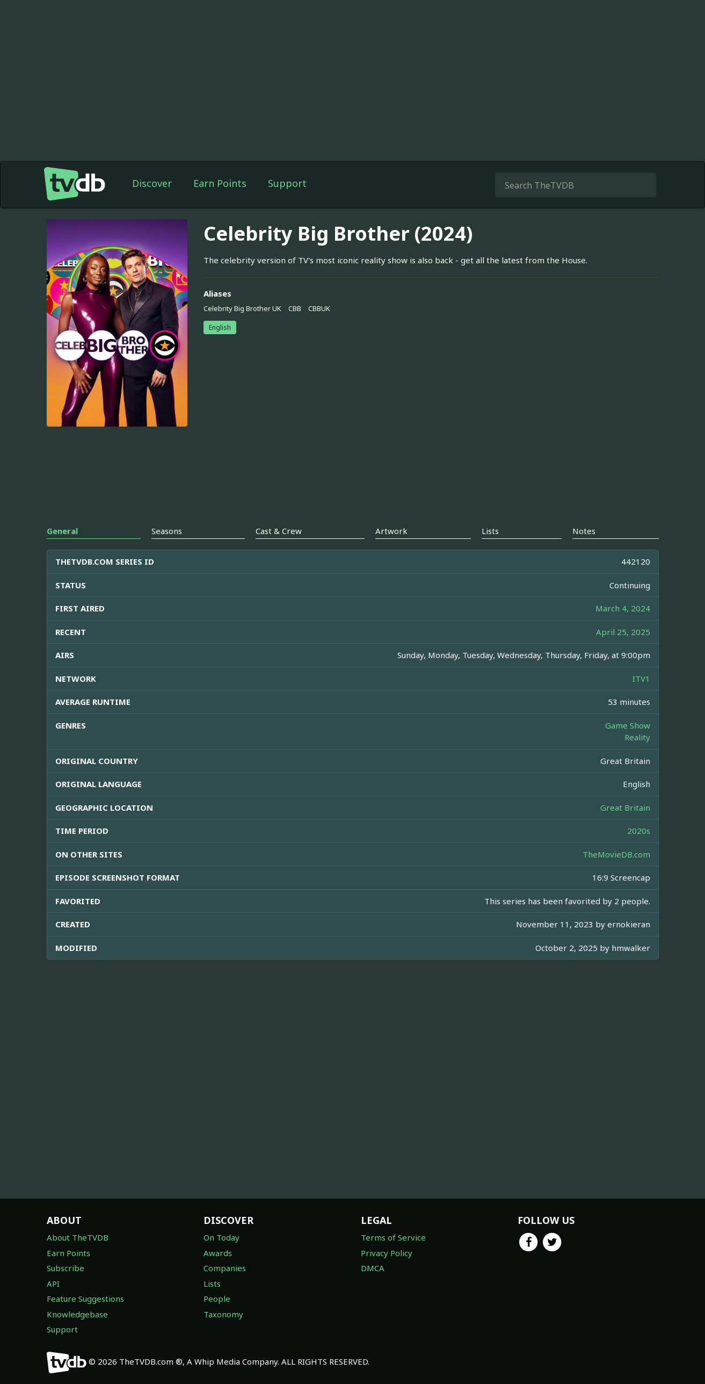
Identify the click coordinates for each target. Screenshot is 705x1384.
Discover (152, 183)
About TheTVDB (77, 1237)
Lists (212, 1283)
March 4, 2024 (622, 608)
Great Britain (625, 807)
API (53, 1283)
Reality (637, 737)
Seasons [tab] (166, 530)
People (216, 1298)
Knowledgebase (77, 1314)
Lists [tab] (490, 530)
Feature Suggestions (85, 1298)
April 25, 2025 (623, 631)
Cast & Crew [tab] (279, 530)
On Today (221, 1237)
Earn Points (219, 183)
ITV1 (641, 678)
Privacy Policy (386, 1253)
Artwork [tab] (391, 530)
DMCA (372, 1268)
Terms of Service (393, 1237)
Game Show (627, 725)
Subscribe (65, 1268)
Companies (224, 1268)
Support (287, 183)
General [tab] (62, 530)
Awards (217, 1253)
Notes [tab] (583, 530)
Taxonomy (223, 1314)
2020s (638, 830)
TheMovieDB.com (616, 854)
